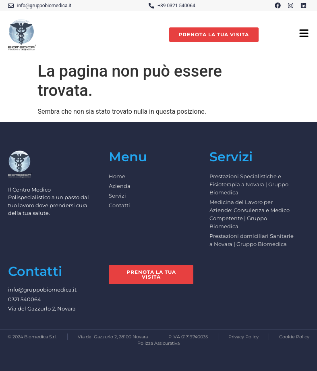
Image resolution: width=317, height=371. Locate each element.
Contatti (119, 205)
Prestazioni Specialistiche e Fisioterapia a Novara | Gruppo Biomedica (248, 184)
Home (117, 176)
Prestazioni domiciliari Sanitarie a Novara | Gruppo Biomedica (251, 240)
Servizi (117, 195)
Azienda (120, 186)
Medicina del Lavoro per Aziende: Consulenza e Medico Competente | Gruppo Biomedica (249, 214)
